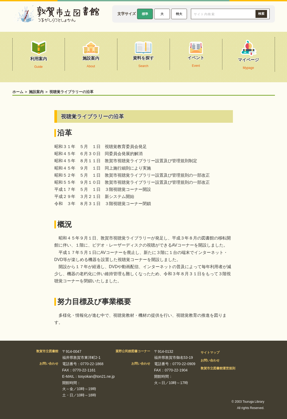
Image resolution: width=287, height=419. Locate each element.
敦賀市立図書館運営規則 (218, 368)
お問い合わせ (210, 360)
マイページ (248, 56)
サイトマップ (210, 352)
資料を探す (143, 55)
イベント (195, 56)
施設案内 (90, 55)
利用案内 (38, 56)
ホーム (17, 92)
